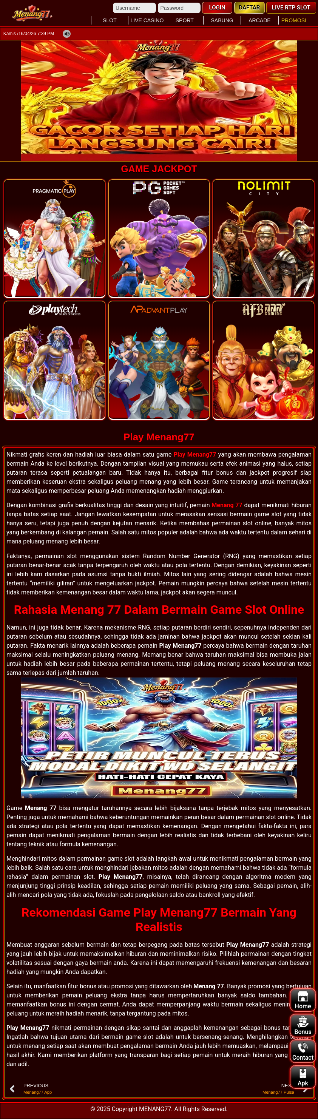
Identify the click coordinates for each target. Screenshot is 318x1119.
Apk (303, 1077)
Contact (302, 1051)
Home (303, 1000)
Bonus (302, 1026)
